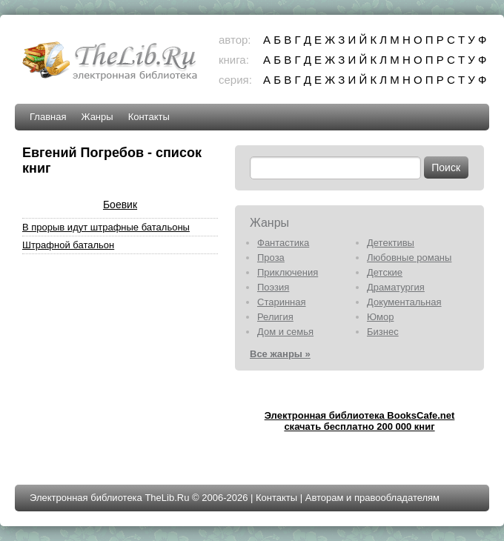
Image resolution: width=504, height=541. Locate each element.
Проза (271, 257)
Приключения (287, 272)
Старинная (281, 302)
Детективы (390, 242)
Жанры (97, 116)
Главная (48, 116)
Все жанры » (280, 353)
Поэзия (273, 287)
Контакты (149, 116)
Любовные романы (409, 257)
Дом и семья (285, 331)
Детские (384, 272)
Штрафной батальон (68, 244)
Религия (275, 316)
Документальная (404, 302)
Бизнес (383, 331)
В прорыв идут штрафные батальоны (106, 227)
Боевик (120, 204)
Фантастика (283, 242)
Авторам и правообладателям (372, 497)
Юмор (380, 316)
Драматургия (396, 287)
